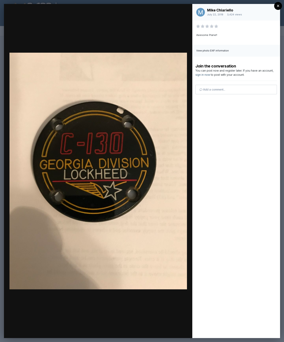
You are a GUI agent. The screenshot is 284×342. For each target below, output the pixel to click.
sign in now (202, 74)
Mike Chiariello (220, 10)
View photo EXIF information (212, 50)
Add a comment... (212, 89)
